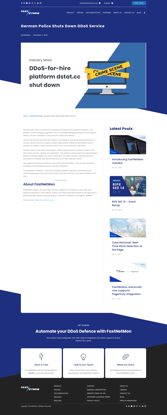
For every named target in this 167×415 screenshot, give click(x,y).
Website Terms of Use (96, 393)
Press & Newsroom (128, 401)
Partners (107, 13)
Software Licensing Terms (98, 397)
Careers (123, 390)
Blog (139, 13)
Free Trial (139, 3)
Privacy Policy (93, 401)
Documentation (93, 13)
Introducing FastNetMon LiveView (127, 161)
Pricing (80, 13)
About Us (118, 13)
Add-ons (57, 401)
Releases (57, 397)
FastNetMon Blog (35, 116)
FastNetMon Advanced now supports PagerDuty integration (126, 290)
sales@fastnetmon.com (89, 3)
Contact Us (129, 13)
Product (70, 13)
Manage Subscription (96, 390)
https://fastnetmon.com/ (44, 200)
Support (107, 3)
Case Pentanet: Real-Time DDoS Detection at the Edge (127, 246)
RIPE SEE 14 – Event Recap (124, 203)
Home (25, 116)
